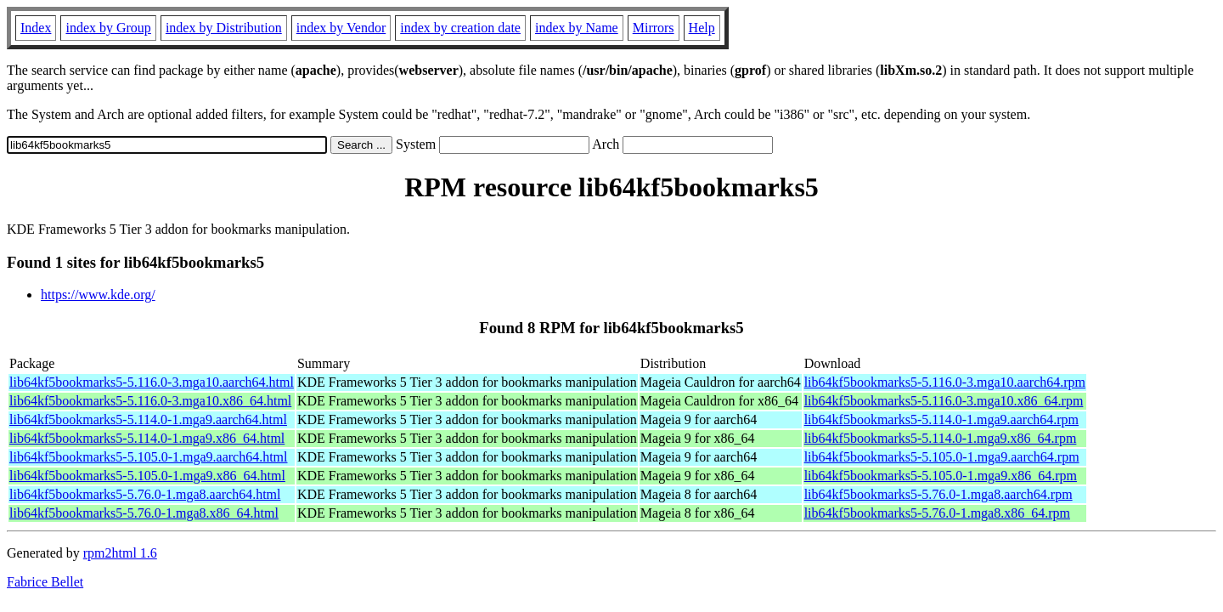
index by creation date (460, 27)
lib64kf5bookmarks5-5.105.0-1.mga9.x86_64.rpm (940, 475)
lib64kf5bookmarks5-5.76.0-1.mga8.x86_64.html (144, 513)
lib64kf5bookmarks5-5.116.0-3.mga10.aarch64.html (151, 382)
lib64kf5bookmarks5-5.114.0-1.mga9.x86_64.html (147, 438)
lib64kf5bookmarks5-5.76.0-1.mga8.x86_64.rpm (937, 513)
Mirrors (653, 27)
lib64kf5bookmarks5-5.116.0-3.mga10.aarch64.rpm (944, 382)
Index (35, 27)
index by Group (107, 27)
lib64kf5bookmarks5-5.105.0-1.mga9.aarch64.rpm (941, 457)
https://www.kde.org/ (98, 294)
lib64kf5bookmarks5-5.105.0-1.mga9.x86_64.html (147, 475)
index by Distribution (224, 27)
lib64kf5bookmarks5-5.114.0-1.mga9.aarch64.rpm (941, 419)
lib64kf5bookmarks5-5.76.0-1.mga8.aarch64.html (145, 494)
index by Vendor (341, 27)
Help (702, 27)
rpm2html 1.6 (120, 553)
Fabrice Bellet (45, 582)
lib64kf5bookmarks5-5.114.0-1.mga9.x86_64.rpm (940, 438)
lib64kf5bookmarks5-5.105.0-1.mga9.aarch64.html (148, 457)
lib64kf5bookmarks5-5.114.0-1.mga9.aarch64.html (148, 419)
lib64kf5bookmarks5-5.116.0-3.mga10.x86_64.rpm (944, 401)
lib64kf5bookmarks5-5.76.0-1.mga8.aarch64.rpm (938, 494)
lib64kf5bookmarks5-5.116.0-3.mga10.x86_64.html (150, 401)
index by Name (576, 27)
